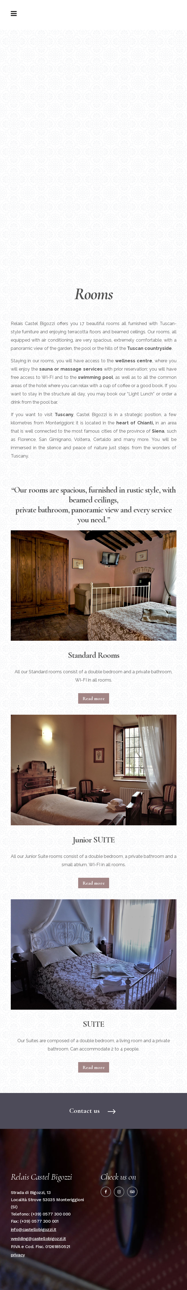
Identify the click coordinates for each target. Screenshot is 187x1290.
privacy (18, 1254)
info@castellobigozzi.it (33, 1229)
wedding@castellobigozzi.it (38, 1238)
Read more (94, 698)
